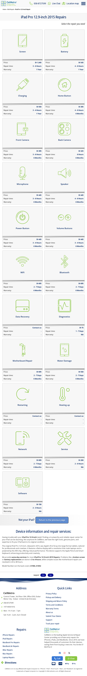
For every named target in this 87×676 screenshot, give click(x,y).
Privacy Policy (51, 593)
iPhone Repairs (8, 635)
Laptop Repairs (8, 657)
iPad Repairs (7, 638)
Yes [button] (43, 575)
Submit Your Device (53, 616)
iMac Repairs (8, 650)
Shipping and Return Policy (56, 601)
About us (49, 612)
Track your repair (52, 623)
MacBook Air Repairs (11, 646)
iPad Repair (10, 9)
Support (49, 620)
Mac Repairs (7, 653)
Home (4, 9)
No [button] (51, 575)
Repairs (21, 629)
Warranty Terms (52, 608)
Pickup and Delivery (53, 597)
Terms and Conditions (54, 605)
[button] (83, 3)
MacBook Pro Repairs (11, 642)
